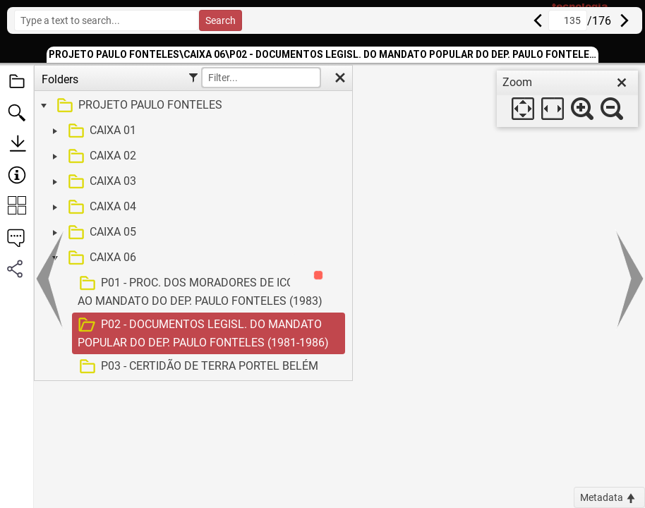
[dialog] (567, 99)
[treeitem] (191, 106)
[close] (621, 82)
